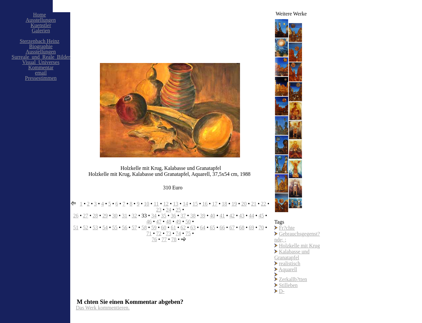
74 (178, 233)
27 (85, 215)
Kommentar (40, 67)
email (41, 73)
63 (193, 227)
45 (261, 215)
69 (251, 227)
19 (234, 204)
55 (114, 227)
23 (159, 209)
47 (159, 221)
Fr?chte (287, 228)
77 (164, 239)
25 (178, 209)
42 (232, 215)
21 (253, 204)
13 (175, 204)
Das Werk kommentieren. (103, 307)
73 (168, 233)
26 (75, 215)
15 (195, 204)
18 (224, 204)
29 (105, 215)
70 (261, 227)
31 (124, 215)
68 (241, 227)
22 (263, 204)
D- (282, 291)
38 (193, 215)
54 (105, 227)
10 (146, 204)
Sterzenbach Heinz (39, 41)
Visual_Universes (40, 62)
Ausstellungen (41, 20)
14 (185, 204)
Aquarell (288, 269)
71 (149, 233)
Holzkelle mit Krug (299, 245)
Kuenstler (41, 25)
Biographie (40, 46)
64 (202, 227)
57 (134, 227)
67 (232, 227)
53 (95, 227)
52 (85, 227)
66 (222, 227)
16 (205, 204)
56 (124, 227)
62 (183, 227)
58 (144, 227)
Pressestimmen (41, 78)
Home (39, 14)
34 (154, 215)
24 (168, 209)
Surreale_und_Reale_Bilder (41, 57)
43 (241, 215)
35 (163, 215)
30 (114, 215)
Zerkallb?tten (293, 279)
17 (214, 204)
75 (188, 233)
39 (202, 215)
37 (183, 215)
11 (156, 204)
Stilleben (288, 285)
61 (173, 227)
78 (173, 239)
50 (188, 221)
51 (75, 227)
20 (244, 204)
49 (178, 221)
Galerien (41, 30)
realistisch (289, 263)
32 (134, 215)
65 (212, 227)
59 (154, 227)
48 (168, 221)
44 (251, 215)
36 (173, 215)
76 (154, 239)
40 (212, 215)
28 (95, 215)
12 (165, 204)
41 (222, 215)
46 (149, 221)
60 (163, 227)
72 (159, 233)
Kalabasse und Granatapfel (292, 254)
